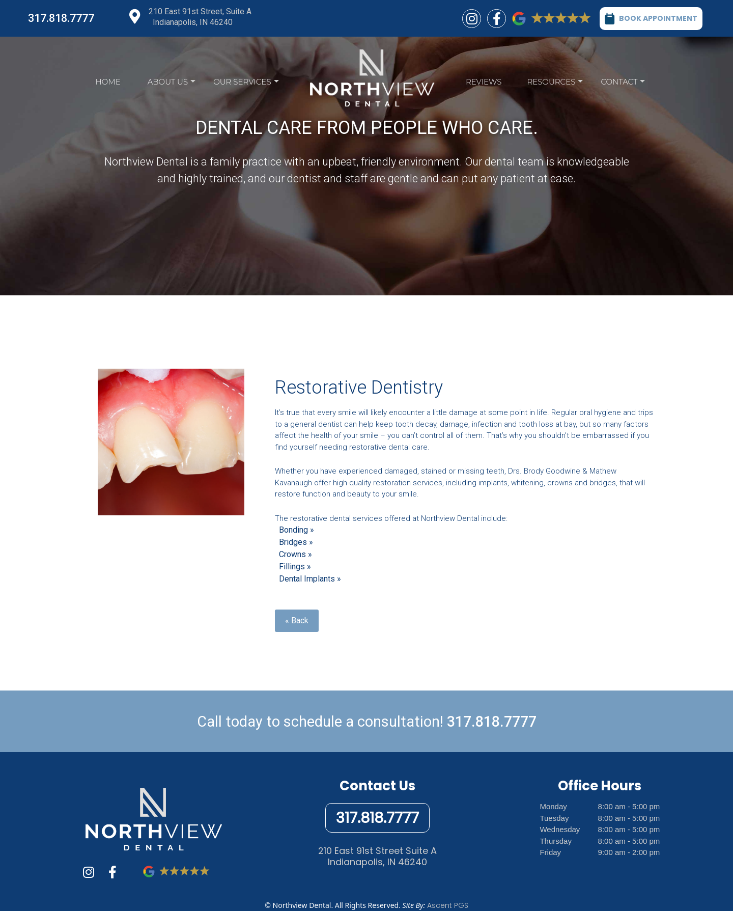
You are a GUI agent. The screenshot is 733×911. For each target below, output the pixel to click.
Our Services (245, 84)
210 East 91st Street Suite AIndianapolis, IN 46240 (377, 856)
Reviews (483, 82)
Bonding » (296, 530)
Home (108, 82)
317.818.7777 (61, 18)
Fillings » (295, 566)
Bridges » (296, 542)
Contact (623, 84)
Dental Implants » (310, 579)
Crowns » (295, 554)
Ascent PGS (447, 905)
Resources (555, 84)
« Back (296, 620)
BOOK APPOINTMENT (651, 18)
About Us (171, 84)
